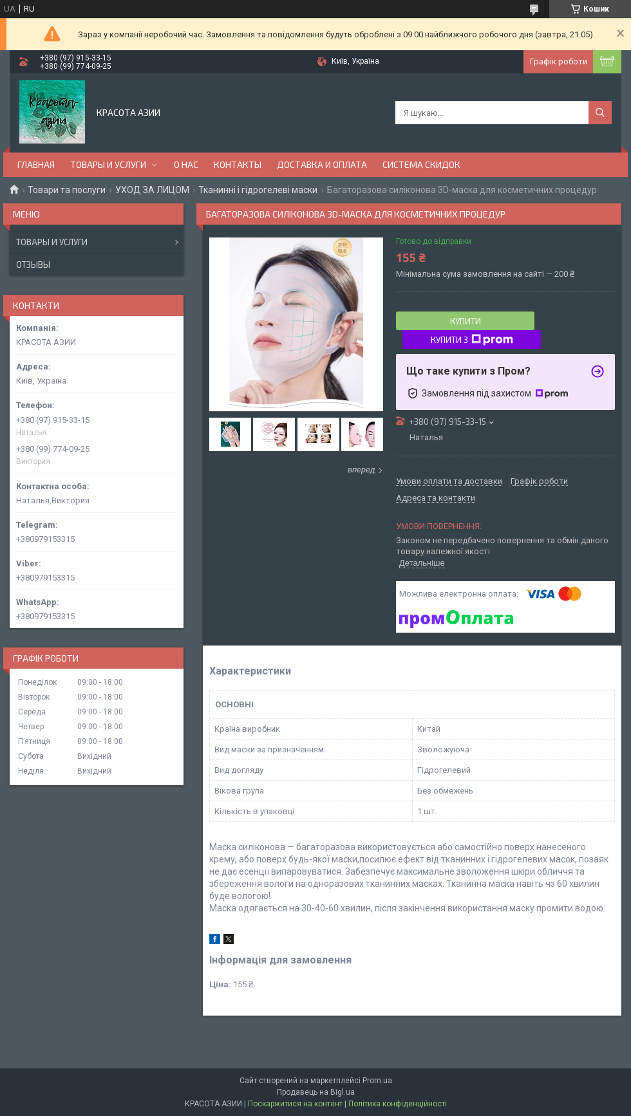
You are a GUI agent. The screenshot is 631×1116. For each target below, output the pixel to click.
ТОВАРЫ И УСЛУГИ (108, 164)
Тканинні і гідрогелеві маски (257, 190)
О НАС (186, 164)
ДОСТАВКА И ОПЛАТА (322, 164)
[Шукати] (600, 112)
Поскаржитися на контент (295, 1103)
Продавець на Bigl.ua (316, 1092)
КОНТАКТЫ (237, 164)
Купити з (472, 340)
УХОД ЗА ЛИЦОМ (152, 190)
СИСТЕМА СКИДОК (421, 164)
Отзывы (33, 264)
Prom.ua (377, 1080)
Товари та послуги (67, 190)
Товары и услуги (52, 242)
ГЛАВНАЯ (36, 164)
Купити (465, 321)
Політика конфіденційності (397, 1103)
